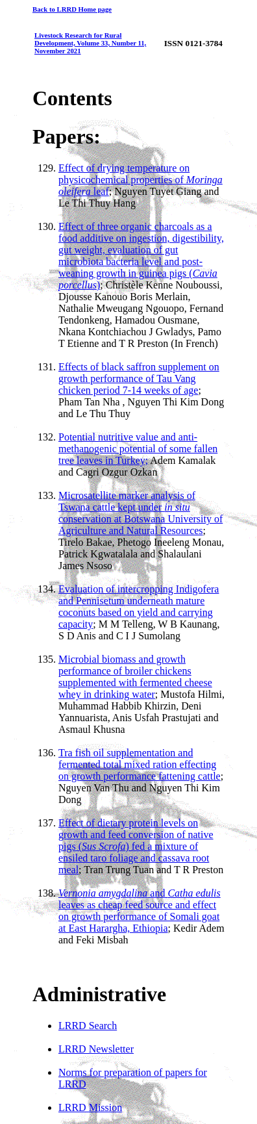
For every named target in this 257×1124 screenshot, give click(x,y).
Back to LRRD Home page (72, 9)
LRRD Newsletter (96, 1048)
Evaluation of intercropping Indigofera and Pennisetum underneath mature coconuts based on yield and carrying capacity (138, 606)
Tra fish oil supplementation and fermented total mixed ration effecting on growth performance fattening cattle (139, 764)
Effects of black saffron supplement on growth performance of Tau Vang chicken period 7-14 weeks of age (138, 378)
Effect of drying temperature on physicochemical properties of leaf (140, 179)
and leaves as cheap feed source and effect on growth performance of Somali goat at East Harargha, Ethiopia (139, 911)
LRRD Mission (90, 1107)
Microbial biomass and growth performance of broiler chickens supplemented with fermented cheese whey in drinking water (135, 677)
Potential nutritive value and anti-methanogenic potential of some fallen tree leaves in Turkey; (137, 448)
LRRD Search (87, 1025)
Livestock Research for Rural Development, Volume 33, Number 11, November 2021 (90, 43)
